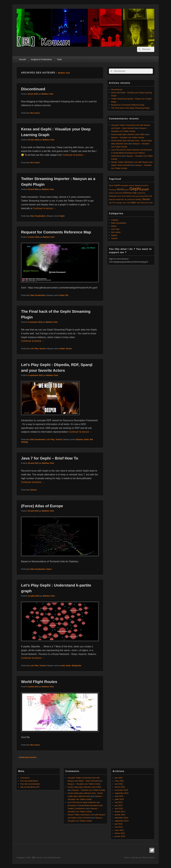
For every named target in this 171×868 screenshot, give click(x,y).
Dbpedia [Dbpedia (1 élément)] (138, 185)
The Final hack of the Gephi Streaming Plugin (130, 108)
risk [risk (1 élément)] (125, 199)
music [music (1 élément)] (119, 196)
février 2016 (120, 787)
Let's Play (34, 349)
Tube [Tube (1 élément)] (128, 203)
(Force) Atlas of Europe (42, 506)
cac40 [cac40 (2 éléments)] (117, 185)
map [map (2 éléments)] (134, 193)
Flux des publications (29, 781)
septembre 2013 (122, 821)
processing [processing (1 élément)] (140, 196)
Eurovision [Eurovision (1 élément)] (145, 185)
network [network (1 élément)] (128, 196)
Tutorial (58, 439)
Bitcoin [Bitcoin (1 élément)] (111, 185)
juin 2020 (119, 778)
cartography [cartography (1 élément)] (124, 185)
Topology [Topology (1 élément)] (119, 203)
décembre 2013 (121, 818)
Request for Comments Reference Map (56, 232)
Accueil (22, 59)
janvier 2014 (120, 815)
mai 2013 (119, 827)
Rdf (91, 439)
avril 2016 (119, 784)
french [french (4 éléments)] (120, 189)
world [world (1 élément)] (151, 203)
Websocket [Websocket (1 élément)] (144, 203)
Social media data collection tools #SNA (128, 134)
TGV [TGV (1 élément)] (113, 203)
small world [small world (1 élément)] (131, 199)
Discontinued (33, 89)
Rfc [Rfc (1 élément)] (122, 199)
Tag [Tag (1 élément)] (110, 203)
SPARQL (24, 442)
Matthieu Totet (64, 73)
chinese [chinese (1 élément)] (131, 185)
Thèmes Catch (148, 858)
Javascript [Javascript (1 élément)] (118, 193)
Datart (49, 569)
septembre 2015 (122, 793)
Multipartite (76, 666)
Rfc (67, 295)
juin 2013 (119, 824)
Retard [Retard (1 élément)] (118, 199)
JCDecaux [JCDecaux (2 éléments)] (127, 193)
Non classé (35, 113)
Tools (59, 59)
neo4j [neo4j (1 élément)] (123, 196)
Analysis (114, 220)
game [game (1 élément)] (127, 190)
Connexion (24, 778)
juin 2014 (119, 805)
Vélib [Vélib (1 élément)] (138, 203)
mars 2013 (119, 830)
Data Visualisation (37, 216)
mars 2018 (119, 781)
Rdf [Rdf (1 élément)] (151, 196)
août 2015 (119, 796)
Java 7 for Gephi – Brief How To (49, 458)
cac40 (62, 666)
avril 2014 (119, 808)
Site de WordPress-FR (29, 787)
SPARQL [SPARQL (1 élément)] (139, 199)
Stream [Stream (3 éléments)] (146, 199)
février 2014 (120, 811)
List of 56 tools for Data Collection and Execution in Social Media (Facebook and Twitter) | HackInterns (131, 153)
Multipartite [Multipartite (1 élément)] (113, 196)
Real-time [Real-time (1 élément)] (112, 199)
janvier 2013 (120, 836)
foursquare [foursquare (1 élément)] (112, 190)
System (43, 349)
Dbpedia (79, 439)
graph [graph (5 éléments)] (145, 189)
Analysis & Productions (41, 59)
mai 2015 (119, 802)
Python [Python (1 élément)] (146, 196)
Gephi (62, 216)
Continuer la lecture (74, 155)
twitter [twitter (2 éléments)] (133, 202)
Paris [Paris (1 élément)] (134, 196)
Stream (69, 349)
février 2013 (120, 833)
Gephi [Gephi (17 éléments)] (135, 188)
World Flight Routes (39, 682)
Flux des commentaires (30, 784)
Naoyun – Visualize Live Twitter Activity (127, 137)
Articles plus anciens (26, 757)
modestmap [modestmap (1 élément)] (141, 193)
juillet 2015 (119, 799)
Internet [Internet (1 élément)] (111, 193)
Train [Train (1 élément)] (124, 203)
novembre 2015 (121, 790)
